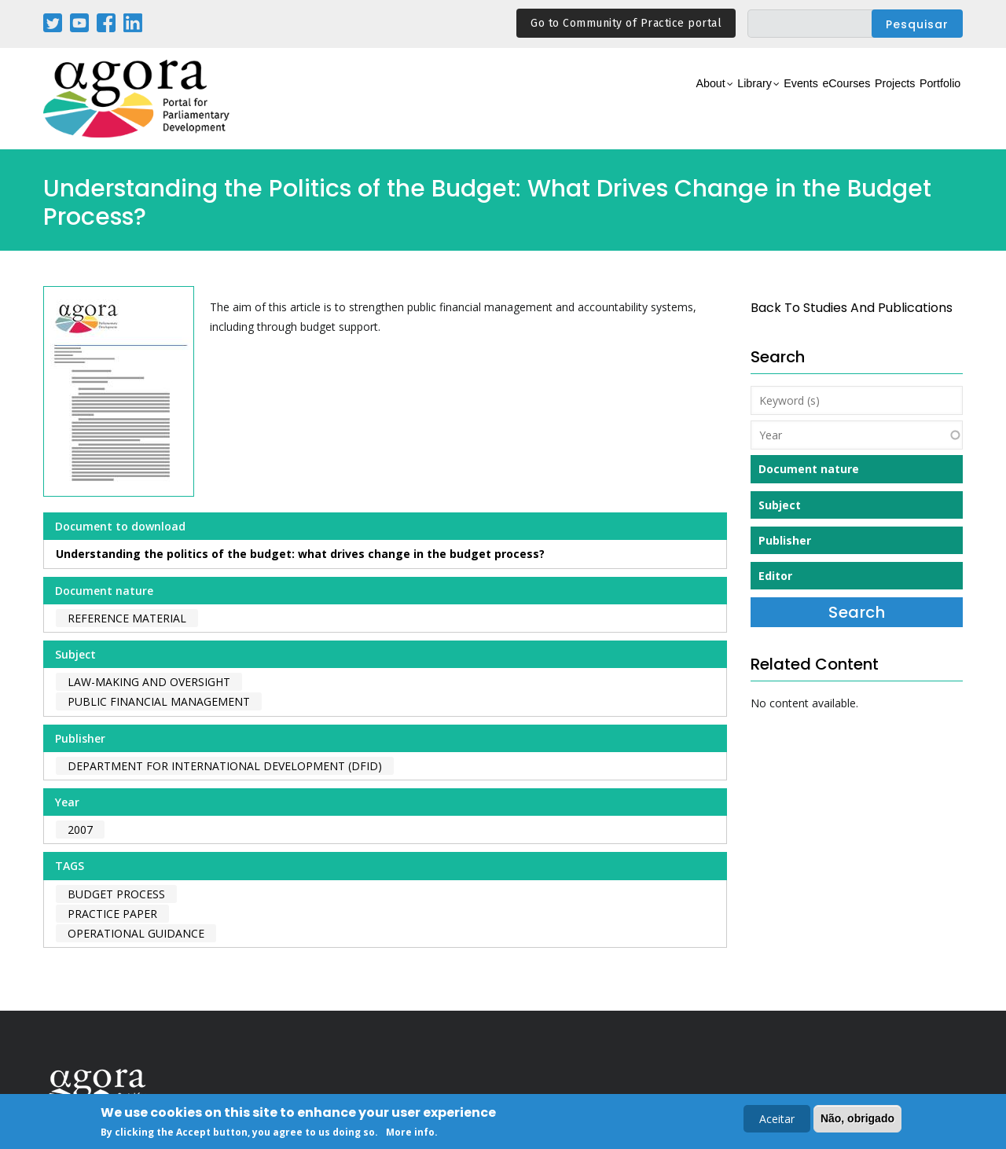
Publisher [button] (784, 540)
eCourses (797, 99)
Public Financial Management (159, 701)
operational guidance (136, 933)
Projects (866, 99)
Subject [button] (779, 504)
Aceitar (777, 1120)
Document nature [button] (808, 468)
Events (734, 99)
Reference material (127, 618)
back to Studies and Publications (852, 308)
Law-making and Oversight (149, 681)
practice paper (112, 913)
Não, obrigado (857, 1120)
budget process (116, 894)
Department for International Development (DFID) (225, 765)
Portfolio (930, 99)
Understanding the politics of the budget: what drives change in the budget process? (300, 553)
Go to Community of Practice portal (626, 23)
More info (410, 1134)
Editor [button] (775, 575)
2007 (80, 829)
